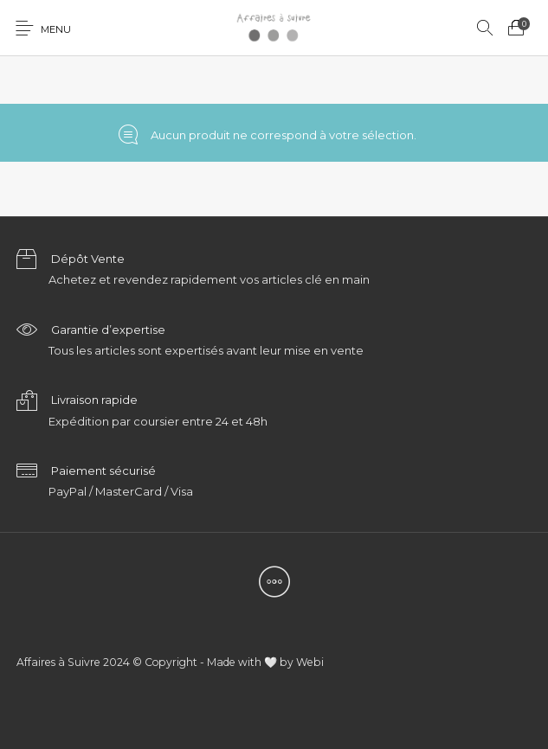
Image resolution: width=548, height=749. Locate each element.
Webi (310, 662)
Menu (56, 29)
